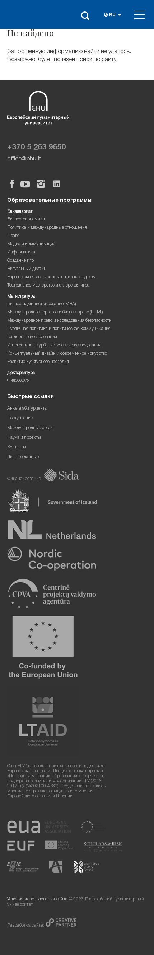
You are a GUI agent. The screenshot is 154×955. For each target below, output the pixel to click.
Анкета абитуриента (27, 408)
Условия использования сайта (37, 899)
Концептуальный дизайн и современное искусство (57, 353)
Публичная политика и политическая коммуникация (59, 329)
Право (13, 236)
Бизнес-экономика (26, 219)
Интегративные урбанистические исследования (54, 345)
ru (112, 15)
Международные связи (30, 428)
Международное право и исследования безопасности (59, 320)
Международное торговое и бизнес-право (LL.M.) (55, 312)
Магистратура (21, 296)
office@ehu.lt (24, 159)
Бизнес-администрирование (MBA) (41, 304)
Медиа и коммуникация (31, 244)
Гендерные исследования (32, 337)
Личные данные (23, 457)
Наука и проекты (24, 437)
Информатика (21, 252)
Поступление (20, 418)
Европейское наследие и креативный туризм (51, 277)
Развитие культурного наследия (38, 362)
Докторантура (21, 373)
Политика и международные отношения (47, 227)
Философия (18, 380)
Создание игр (20, 260)
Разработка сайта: (26, 925)
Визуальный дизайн (26, 269)
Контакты (16, 447)
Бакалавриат (19, 212)
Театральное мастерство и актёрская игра (48, 285)
